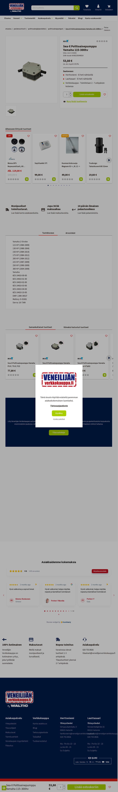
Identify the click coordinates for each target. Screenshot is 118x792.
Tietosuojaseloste (59, 405)
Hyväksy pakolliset (59, 419)
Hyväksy (59, 413)
